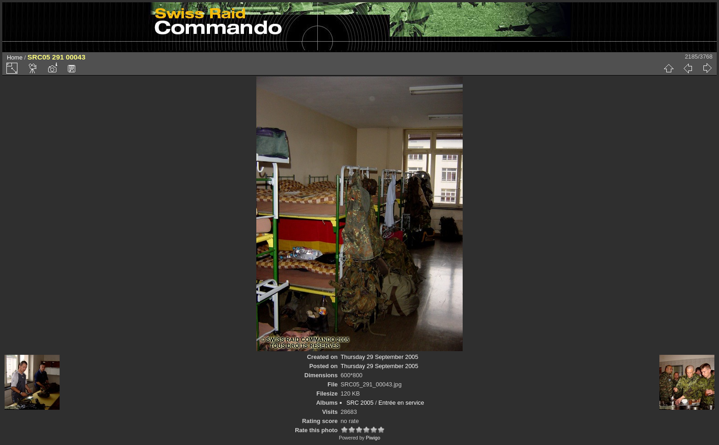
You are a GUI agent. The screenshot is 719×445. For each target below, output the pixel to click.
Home (14, 57)
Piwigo (373, 437)
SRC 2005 (360, 402)
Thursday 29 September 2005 (379, 356)
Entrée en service (401, 402)
